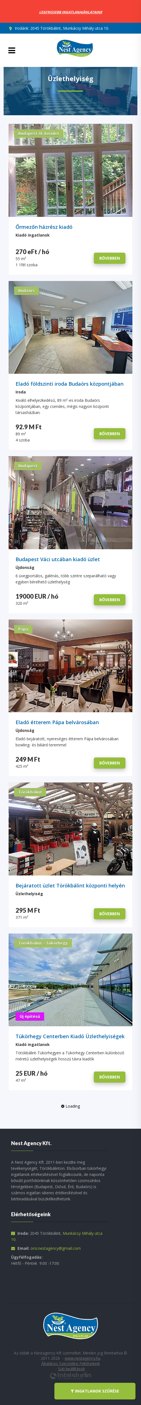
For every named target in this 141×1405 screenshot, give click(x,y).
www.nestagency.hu (82, 1358)
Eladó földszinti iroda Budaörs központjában (70, 384)
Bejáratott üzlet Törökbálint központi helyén (70, 885)
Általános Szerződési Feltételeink (70, 1363)
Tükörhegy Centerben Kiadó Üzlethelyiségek (70, 1036)
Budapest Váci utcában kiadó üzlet (58, 559)
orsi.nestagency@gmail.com (56, 1248)
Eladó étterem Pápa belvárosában (57, 722)
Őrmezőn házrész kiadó (44, 227)
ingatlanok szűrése (95, 1391)
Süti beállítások (71, 1368)
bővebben (109, 258)
